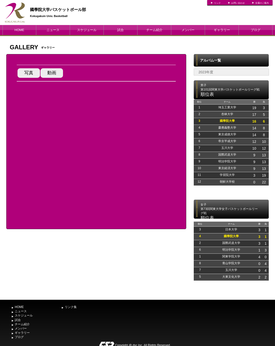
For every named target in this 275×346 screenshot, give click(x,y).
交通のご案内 (262, 3)
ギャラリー (222, 30)
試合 (120, 30)
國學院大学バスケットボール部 (58, 10)
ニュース (53, 30)
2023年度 (205, 72)
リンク (217, 3)
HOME (19, 30)
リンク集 (71, 307)
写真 (28, 72)
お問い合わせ (238, 3)
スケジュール (86, 30)
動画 (51, 72)
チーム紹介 (154, 30)
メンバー (188, 30)
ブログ (255, 30)
